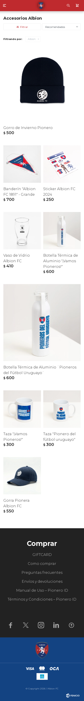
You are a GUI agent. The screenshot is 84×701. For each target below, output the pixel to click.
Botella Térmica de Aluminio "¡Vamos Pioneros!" (60, 261)
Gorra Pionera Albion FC (16, 503)
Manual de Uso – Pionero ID (42, 590)
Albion (32, 39)
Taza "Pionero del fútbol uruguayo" (59, 437)
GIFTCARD (42, 555)
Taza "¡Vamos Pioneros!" (15, 437)
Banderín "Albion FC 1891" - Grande (19, 192)
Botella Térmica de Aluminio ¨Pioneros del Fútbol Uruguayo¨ (39, 370)
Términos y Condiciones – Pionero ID (42, 599)
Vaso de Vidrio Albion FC (16, 258)
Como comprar (42, 564)
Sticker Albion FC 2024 (59, 192)
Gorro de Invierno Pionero (28, 128)
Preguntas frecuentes (42, 572)
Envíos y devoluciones (42, 581)
